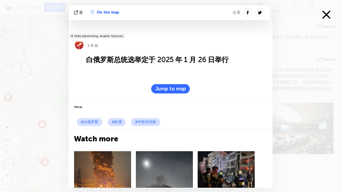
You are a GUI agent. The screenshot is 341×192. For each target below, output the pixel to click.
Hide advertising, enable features (98, 36)
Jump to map (170, 89)
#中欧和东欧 (145, 122)
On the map (105, 12)
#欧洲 (117, 122)
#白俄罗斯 (89, 122)
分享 (237, 12)
